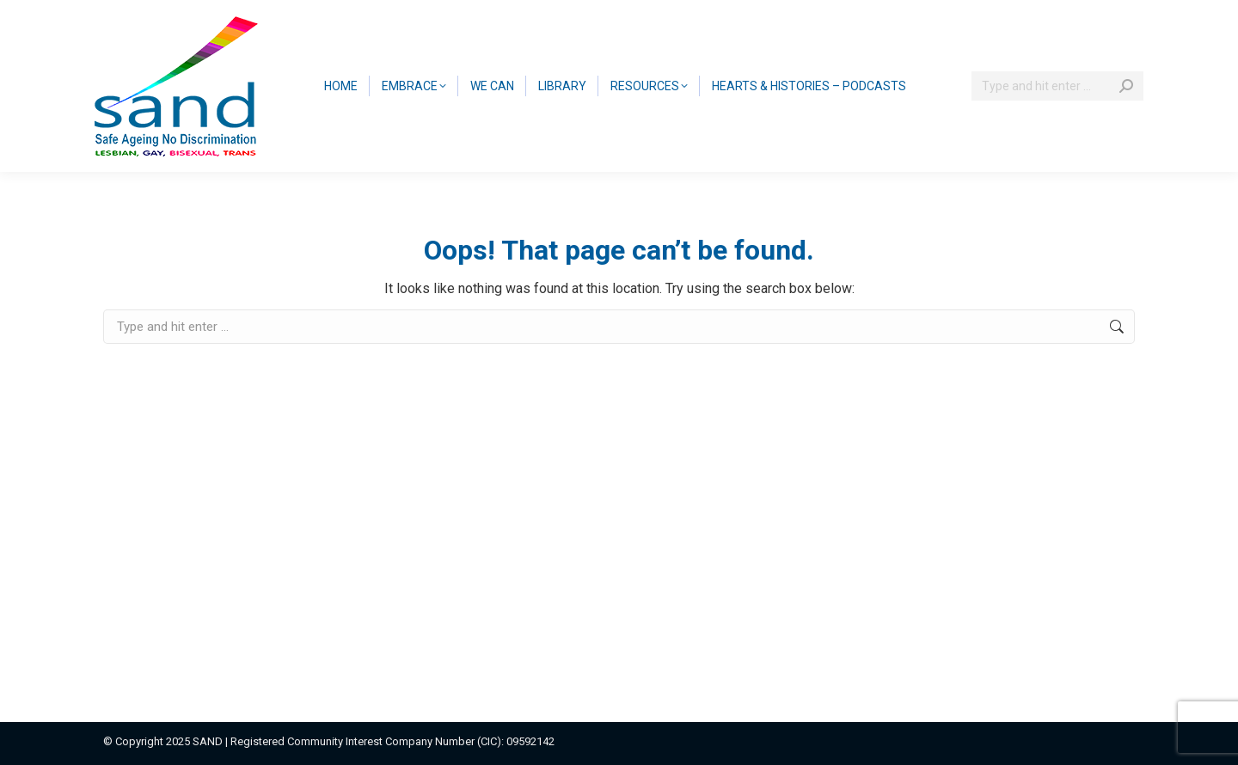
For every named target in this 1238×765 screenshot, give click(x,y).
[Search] (1057, 86)
